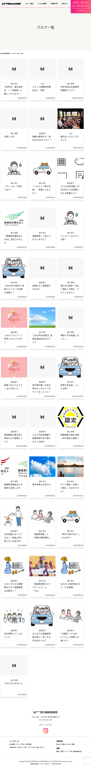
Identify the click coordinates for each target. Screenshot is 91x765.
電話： (80, 5)
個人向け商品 (60, 744)
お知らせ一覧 (21, 747)
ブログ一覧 (30, 747)
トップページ (14, 741)
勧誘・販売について (62, 751)
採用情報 (28, 744)
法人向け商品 (70, 744)
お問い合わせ (39, 747)
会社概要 (18, 3)
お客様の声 (54, 3)
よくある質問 (42, 3)
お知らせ (64, 3)
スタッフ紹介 (29, 3)
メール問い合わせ (81, 10)
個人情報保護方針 (76, 751)
